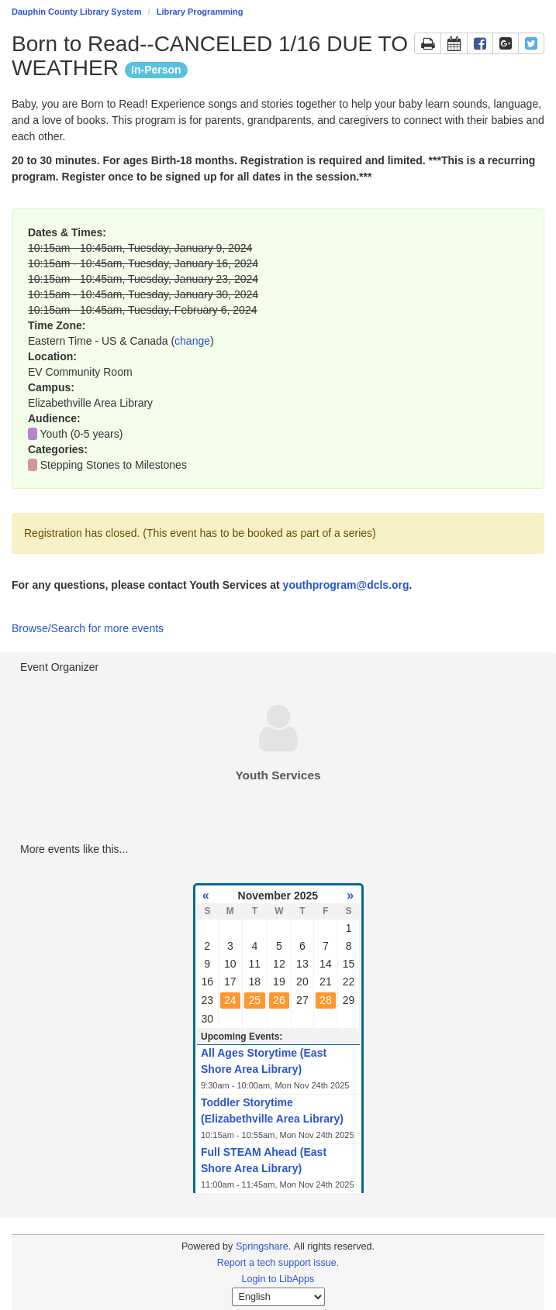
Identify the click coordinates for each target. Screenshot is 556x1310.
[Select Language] (278, 1297)
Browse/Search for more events (88, 628)
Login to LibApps (278, 1279)
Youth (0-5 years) (81, 434)
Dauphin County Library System (76, 11)
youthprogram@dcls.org (346, 585)
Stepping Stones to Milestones (113, 465)
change (192, 341)
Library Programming (200, 11)
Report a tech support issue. (278, 1262)
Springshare (262, 1246)
